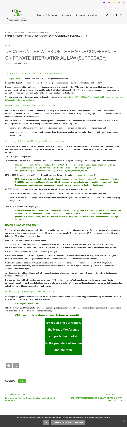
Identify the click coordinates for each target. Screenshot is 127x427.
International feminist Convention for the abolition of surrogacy (34, 398)
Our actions (53, 15)
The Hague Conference (14, 79)
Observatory (67, 15)
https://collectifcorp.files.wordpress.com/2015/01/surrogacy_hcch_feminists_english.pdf (52, 171)
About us (41, 15)
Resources (80, 15)
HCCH (7, 46)
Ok (46, 422)
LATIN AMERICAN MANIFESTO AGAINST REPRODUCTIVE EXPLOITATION (93, 398)
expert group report (86, 175)
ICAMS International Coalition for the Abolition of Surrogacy (45, 179)
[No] (124, 421)
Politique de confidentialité (67, 422)
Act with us (93, 15)
